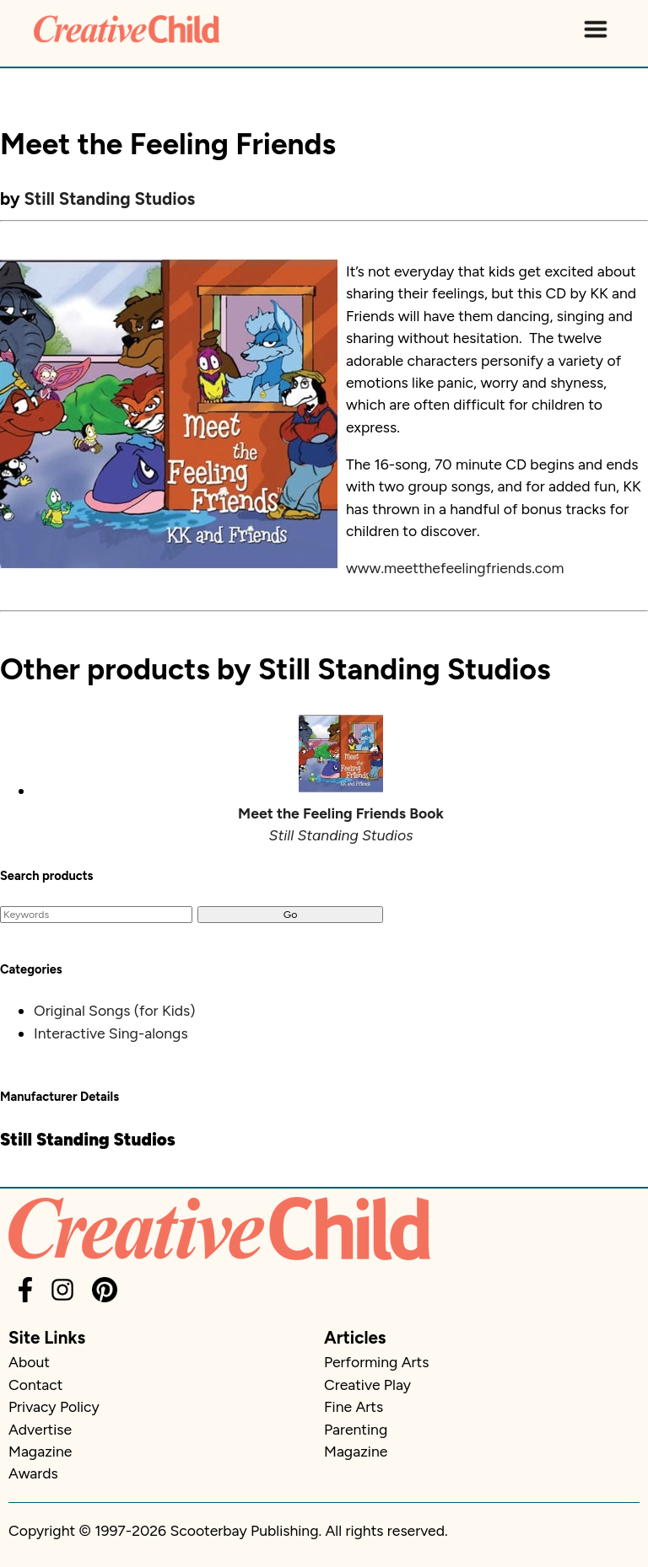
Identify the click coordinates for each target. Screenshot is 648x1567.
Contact (35, 1384)
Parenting (355, 1429)
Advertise (40, 1429)
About (29, 1362)
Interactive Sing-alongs (111, 1033)
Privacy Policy (54, 1406)
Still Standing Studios (110, 198)
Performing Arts (376, 1362)
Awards (33, 1473)
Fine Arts (353, 1406)
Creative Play (367, 1384)
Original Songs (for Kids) (114, 1010)
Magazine (40, 1451)
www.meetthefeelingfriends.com (455, 568)
